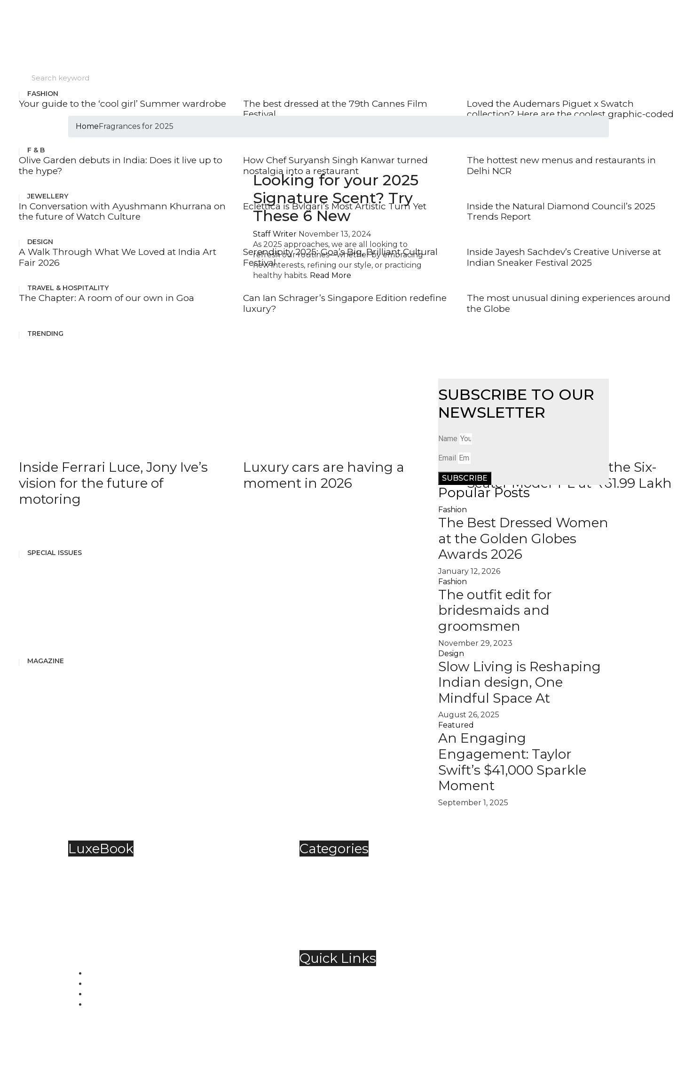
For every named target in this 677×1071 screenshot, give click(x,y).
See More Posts (48, 525)
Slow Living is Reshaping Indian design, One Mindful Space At (519, 682)
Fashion (42, 93)
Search (13, 75)
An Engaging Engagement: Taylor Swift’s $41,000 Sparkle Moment (512, 761)
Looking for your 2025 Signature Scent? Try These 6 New (335, 198)
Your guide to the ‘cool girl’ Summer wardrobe (122, 103)
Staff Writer (275, 234)
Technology (340, 916)
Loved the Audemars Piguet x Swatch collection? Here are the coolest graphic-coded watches (570, 114)
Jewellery (47, 196)
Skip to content (29, 4)
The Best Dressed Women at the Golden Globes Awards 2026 (523, 538)
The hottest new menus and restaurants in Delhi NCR (561, 165)
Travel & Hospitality (354, 927)
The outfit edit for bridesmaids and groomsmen (495, 610)
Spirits (329, 906)
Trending (45, 333)
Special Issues (54, 552)
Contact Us (339, 985)
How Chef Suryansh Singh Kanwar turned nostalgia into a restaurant (335, 165)
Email (447, 457)
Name (447, 438)
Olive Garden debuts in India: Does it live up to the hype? (120, 165)
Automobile (340, 865)
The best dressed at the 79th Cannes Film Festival (335, 109)
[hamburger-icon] (676, 89)
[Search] (424, 78)
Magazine (45, 661)
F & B (36, 150)
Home (87, 126)
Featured (456, 725)
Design (40, 242)
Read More (330, 275)
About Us (336, 975)
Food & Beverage (350, 885)
